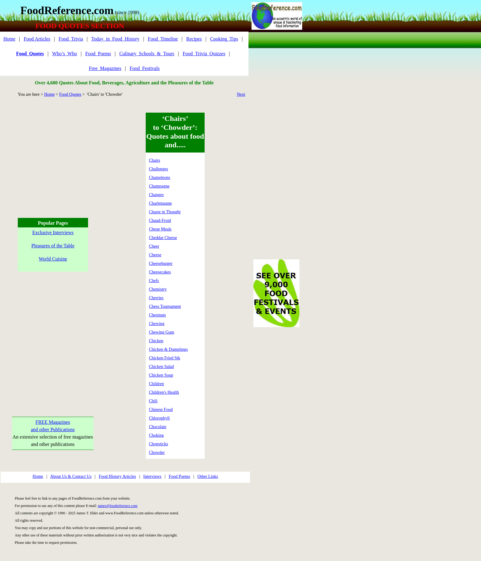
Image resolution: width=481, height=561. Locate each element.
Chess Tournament (165, 306)
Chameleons (159, 177)
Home (9, 38)
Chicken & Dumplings (168, 349)
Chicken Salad (161, 366)
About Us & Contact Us (71, 476)
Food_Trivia (71, 38)
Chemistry (158, 289)
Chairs (154, 160)
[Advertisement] (52, 156)
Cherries (156, 298)
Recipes (194, 38)
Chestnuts (157, 315)
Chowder (157, 452)
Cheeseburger (161, 263)
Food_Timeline (163, 38)
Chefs (154, 280)
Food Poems (179, 476)
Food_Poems (98, 53)
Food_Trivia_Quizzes (204, 53)
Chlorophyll (159, 418)
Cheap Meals (160, 229)
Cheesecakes (160, 272)
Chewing (157, 323)
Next (241, 94)
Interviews (152, 476)
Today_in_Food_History (115, 38)
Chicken (156, 341)
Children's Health (164, 392)
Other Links (207, 476)
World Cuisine (53, 258)
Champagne (159, 186)
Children (156, 383)
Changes (156, 194)
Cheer (154, 246)
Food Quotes (70, 94)
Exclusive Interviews (53, 232)
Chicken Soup (161, 375)
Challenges (158, 169)
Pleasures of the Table (52, 245)
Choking (156, 435)
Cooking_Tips (224, 38)
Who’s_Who (64, 53)
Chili (153, 401)
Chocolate (158, 426)
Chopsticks (158, 444)
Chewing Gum (161, 332)
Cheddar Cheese (163, 237)
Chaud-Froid (160, 220)
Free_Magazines (105, 68)
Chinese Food (161, 409)
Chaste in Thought (165, 212)
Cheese (155, 255)
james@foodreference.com (117, 506)
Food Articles (37, 38)
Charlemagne (160, 203)
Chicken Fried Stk (164, 358)
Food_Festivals (145, 68)
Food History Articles (117, 476)
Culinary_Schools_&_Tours (146, 53)
